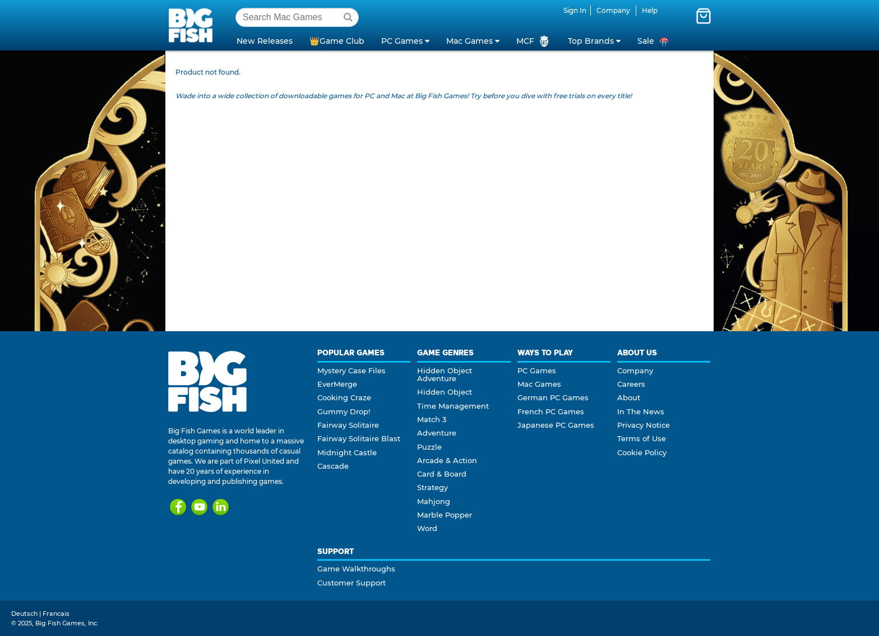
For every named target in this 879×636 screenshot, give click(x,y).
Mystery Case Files (351, 370)
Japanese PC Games (555, 424)
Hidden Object (444, 391)
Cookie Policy (642, 452)
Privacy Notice (643, 424)
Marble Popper (444, 514)
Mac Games (539, 383)
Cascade (333, 465)
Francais (56, 613)
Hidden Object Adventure (444, 374)
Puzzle (429, 446)
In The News (640, 411)
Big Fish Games (192, 24)
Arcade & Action (447, 460)
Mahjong (433, 501)
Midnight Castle (347, 452)
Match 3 (431, 419)
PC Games (536, 370)
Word (427, 528)
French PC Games (550, 411)
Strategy (432, 487)
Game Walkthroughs (356, 568)
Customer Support (351, 582)
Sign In (574, 10)
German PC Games (553, 397)
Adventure (436, 432)
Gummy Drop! (343, 411)
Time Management (453, 405)
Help (650, 10)
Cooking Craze (344, 397)
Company (613, 10)
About (628, 397)
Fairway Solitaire (348, 424)
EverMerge (337, 383)
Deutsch (24, 613)
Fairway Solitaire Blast (358, 438)
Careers (631, 383)
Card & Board (441, 473)
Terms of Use (641, 438)
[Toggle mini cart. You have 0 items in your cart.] (703, 16)
